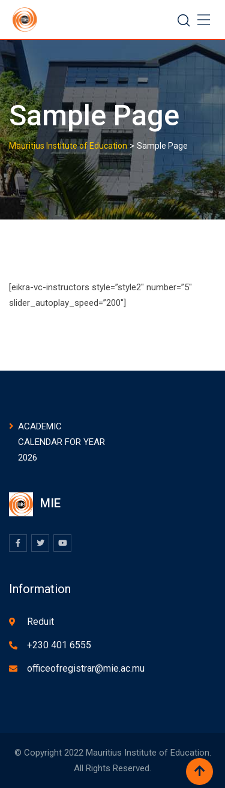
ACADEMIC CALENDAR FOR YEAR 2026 (61, 442)
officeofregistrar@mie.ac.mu (86, 668)
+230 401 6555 (59, 645)
